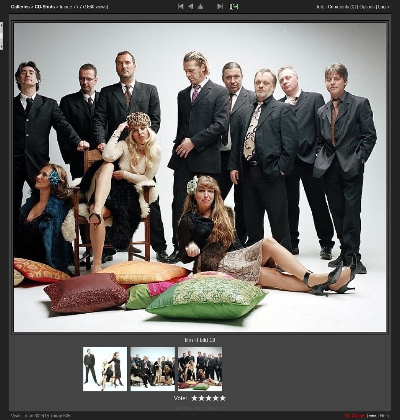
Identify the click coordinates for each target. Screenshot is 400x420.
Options (366, 6)
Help (384, 415)
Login (383, 6)
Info (321, 6)
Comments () (341, 6)
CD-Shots (45, 6)
